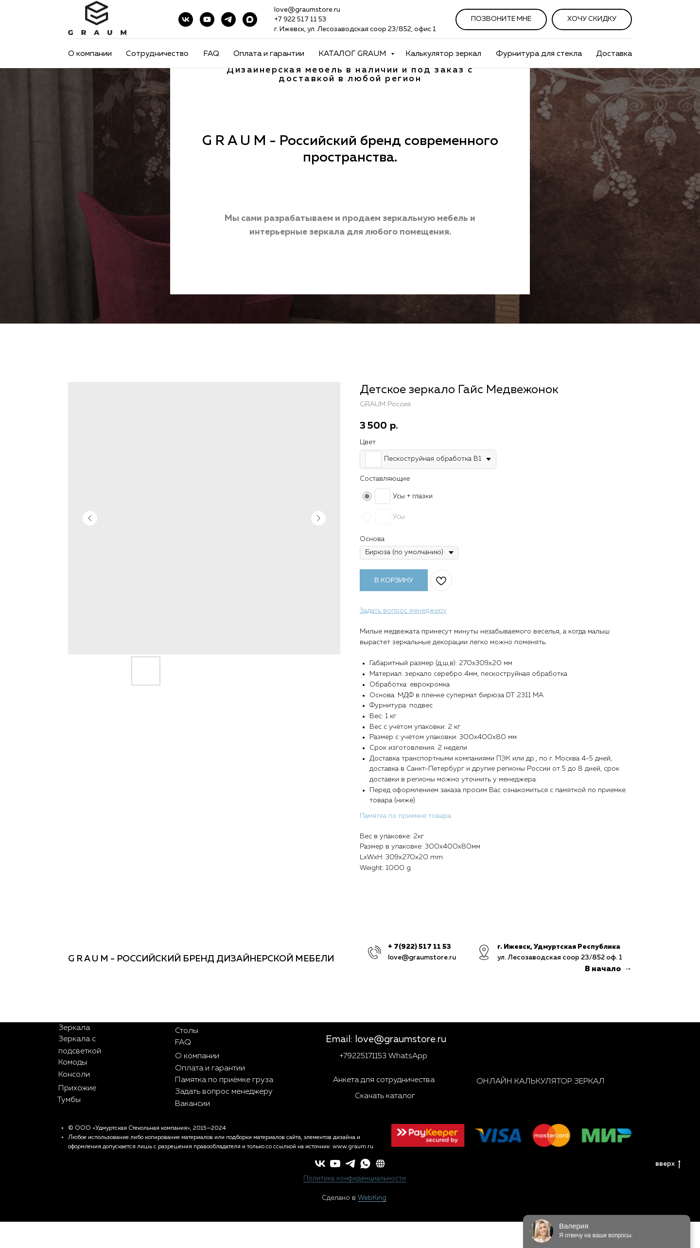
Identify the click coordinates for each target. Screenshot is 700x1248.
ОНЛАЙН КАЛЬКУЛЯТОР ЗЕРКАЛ (540, 1081)
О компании (90, 54)
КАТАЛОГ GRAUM (353, 54)
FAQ (211, 54)
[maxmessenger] (250, 19)
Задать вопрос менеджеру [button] (224, 1092)
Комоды (72, 1063)
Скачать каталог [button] (385, 1096)
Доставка (614, 54)
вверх (668, 1164)
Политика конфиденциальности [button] (354, 1178)
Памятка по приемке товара (405, 816)
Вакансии (192, 1104)
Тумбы (69, 1100)
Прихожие (77, 1088)
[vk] (185, 19)
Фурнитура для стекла (539, 54)
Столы (186, 1031)
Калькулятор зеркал (443, 54)
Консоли (74, 1075)
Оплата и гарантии (268, 54)
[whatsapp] (365, 1164)
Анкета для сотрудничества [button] (384, 1080)
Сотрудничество (157, 54)
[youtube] (207, 19)
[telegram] (228, 19)
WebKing (372, 1197)
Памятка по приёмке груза (224, 1080)
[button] (380, 1164)
